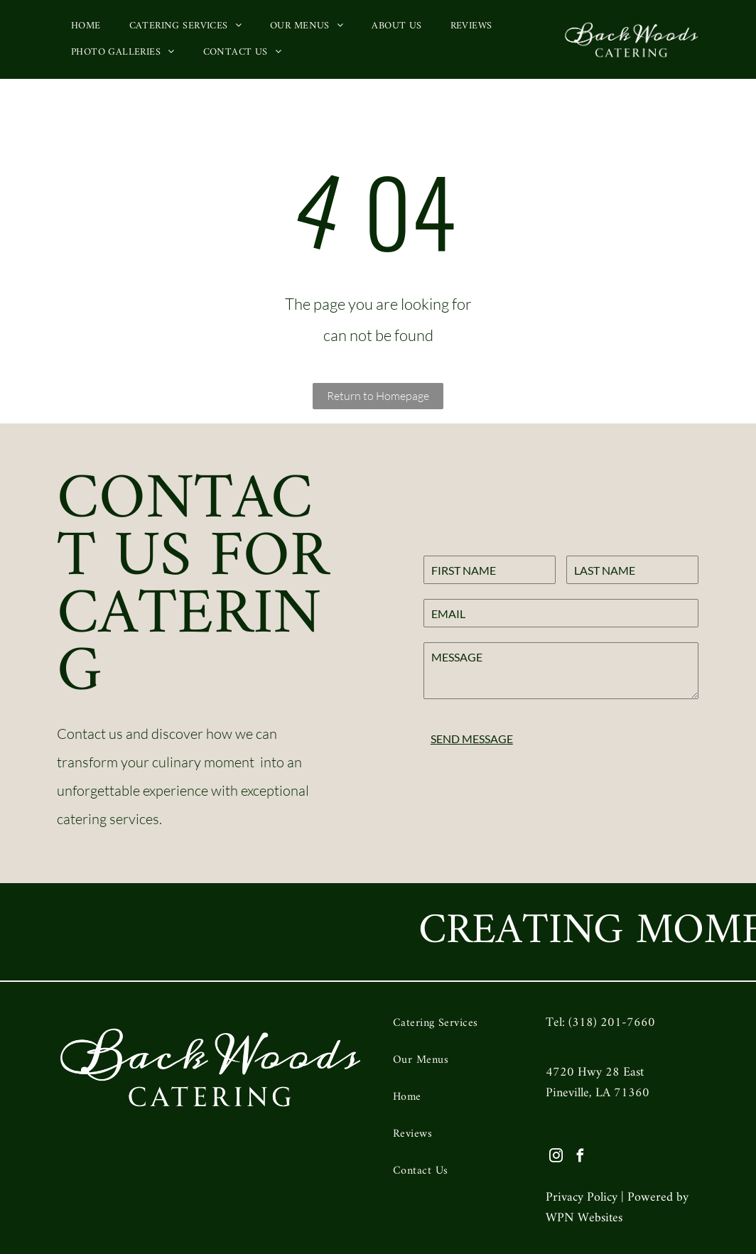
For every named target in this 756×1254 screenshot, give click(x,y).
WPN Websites (584, 1218)
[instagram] (556, 1157)
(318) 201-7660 (611, 1023)
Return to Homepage (378, 396)
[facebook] (580, 1157)
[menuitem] (86, 26)
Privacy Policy (581, 1198)
